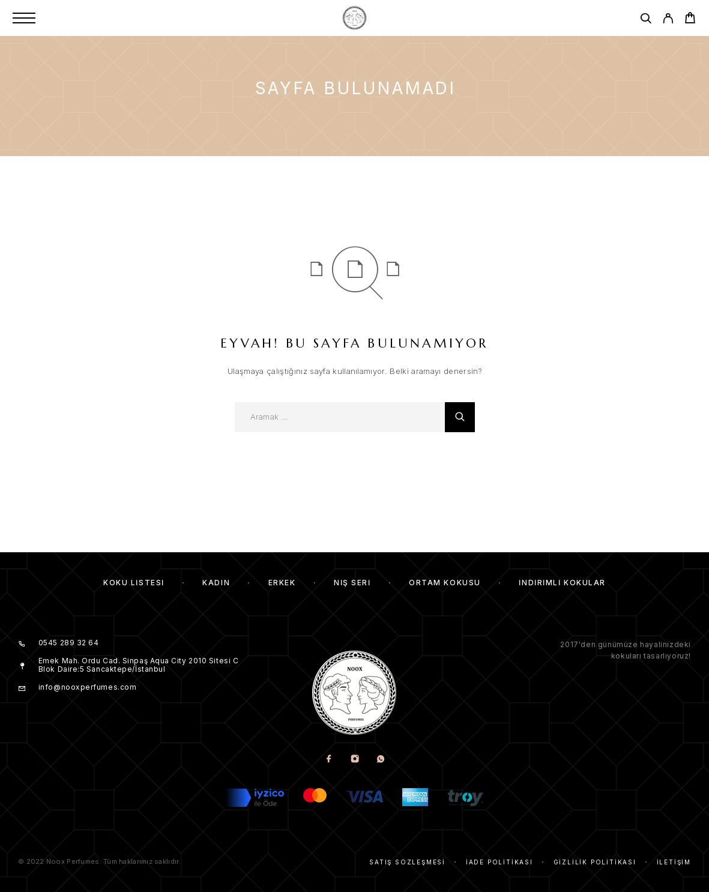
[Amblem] (354, 18)
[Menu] (24, 18)
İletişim (674, 862)
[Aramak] (645, 20)
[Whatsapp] (380, 759)
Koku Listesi (133, 582)
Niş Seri (352, 582)
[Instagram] (354, 759)
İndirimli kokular (562, 582)
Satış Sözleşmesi (407, 862)
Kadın (216, 582)
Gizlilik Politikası (595, 862)
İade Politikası (499, 862)
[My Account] (668, 20)
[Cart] (690, 19)
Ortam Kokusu (445, 582)
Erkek (282, 582)
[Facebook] (329, 759)
